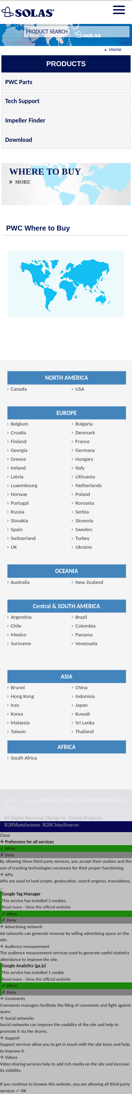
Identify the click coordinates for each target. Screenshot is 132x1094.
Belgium (19, 645)
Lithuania (85, 697)
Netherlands (88, 706)
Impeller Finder (25, 120)
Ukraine (83, 768)
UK (14, 768)
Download (18, 140)
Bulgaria (84, 645)
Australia (20, 803)
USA (79, 609)
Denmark (85, 653)
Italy (79, 689)
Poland (82, 715)
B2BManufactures (22, 825)
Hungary (84, 680)
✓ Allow (7, 848)
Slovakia (19, 741)
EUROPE (66, 633)
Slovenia (84, 741)
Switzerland (23, 759)
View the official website (48, 907)
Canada (19, 609)
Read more (12, 907)
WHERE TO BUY (45, 172)
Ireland (18, 689)
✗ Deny (7, 854)
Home (115, 49)
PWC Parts (18, 82)
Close (5, 835)
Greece (18, 680)
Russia (17, 733)
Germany (85, 671)
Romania (84, 724)
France (82, 662)
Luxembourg (24, 706)
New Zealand (89, 803)
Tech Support (22, 101)
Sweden (83, 750)
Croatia (18, 653)
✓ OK (21, 1090)
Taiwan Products (84, 817)
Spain (17, 750)
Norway (19, 715)
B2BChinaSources (61, 825)
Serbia (82, 733)
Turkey (82, 759)
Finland (19, 662)
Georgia (19, 671)
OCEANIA (66, 792)
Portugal (20, 724)
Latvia (17, 697)
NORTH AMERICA (66, 599)
